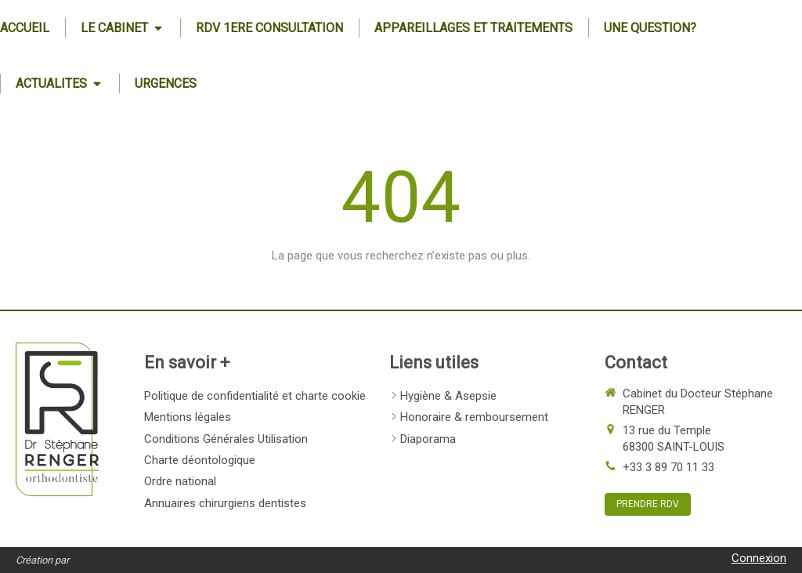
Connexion (759, 558)
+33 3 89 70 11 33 (668, 467)
